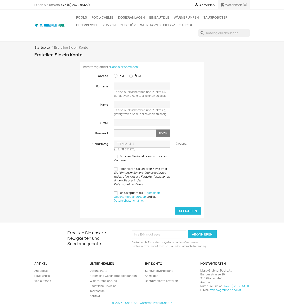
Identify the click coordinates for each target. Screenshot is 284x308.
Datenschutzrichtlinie (128, 200)
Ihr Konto (153, 263)
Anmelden (151, 276)
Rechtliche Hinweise (103, 286)
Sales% (185, 25)
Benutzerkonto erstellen (161, 281)
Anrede (103, 76)
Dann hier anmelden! (124, 67)
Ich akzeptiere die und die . (137, 196)
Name (104, 104)
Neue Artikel (42, 276)
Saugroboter (215, 17)
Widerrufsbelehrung (103, 281)
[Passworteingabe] (135, 133)
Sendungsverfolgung (159, 271)
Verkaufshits (42, 281)
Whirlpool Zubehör (157, 25)
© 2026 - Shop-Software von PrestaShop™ (142, 303)
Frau (135, 76)
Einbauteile (159, 17)
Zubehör (128, 25)
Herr (120, 76)
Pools (81, 17)
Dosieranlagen (131, 17)
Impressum (97, 291)
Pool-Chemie (102, 17)
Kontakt (95, 296)
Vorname (102, 86)
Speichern (188, 211)
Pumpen (109, 25)
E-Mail (104, 123)
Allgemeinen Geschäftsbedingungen (137, 194)
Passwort (101, 133)
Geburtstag (100, 144)
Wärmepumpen (186, 17)
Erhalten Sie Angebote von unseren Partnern (140, 158)
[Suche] (224, 33)
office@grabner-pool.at (225, 290)
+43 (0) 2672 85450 (75, 5)
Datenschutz (98, 271)
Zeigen (163, 133)
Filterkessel (87, 25)
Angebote (41, 271)
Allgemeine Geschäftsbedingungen (113, 276)
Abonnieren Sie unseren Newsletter (142, 176)
